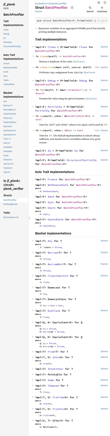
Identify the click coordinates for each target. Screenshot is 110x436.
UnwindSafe (55, 219)
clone (43, 56)
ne (41, 130)
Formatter (73, 89)
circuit (47, 3)
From (51, 351)
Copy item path (72, 7)
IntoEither (55, 369)
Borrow (52, 252)
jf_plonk (39, 3)
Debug (52, 80)
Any (50, 241)
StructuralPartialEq (82, 160)
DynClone (54, 310)
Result (40, 93)
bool (39, 119)
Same (51, 380)
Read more (79, 61)
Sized (58, 247)
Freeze (52, 179)
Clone (52, 47)
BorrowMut (55, 264)
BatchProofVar (45, 51)
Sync (51, 202)
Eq (49, 150)
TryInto (57, 409)
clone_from (47, 67)
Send (51, 196)
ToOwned (53, 385)
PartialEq (55, 106)
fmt (42, 89)
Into (55, 357)
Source (38, 11)
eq (41, 116)
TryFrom (57, 397)
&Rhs (67, 130)
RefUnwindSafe (58, 185)
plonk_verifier (59, 3)
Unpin (52, 207)
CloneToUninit (58, 276)
